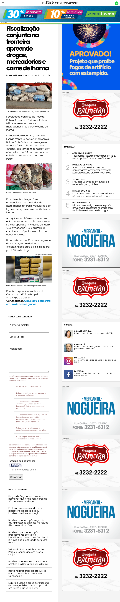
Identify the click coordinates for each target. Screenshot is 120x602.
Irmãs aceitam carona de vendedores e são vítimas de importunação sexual (93, 195)
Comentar (16, 477)
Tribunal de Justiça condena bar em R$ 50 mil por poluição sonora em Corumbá (94, 157)
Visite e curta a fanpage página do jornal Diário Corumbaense (95, 374)
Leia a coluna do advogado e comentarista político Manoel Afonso (93, 347)
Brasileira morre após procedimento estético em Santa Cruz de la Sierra (28, 563)
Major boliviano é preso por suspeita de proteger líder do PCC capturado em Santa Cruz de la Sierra (28, 585)
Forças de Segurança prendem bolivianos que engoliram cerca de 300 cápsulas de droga (27, 499)
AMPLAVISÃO (80, 344)
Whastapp (116, 3)
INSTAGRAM (79, 357)
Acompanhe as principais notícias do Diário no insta (95, 361)
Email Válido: (17, 336)
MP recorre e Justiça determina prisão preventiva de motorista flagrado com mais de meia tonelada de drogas (92, 208)
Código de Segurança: (22, 460)
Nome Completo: (19, 324)
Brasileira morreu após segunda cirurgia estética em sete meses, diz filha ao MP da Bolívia (28, 523)
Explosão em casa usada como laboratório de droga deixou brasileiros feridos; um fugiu (25, 511)
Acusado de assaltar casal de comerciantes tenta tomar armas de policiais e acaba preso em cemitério (91, 170)
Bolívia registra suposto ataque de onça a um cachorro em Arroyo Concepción (27, 573)
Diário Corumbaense (60, 3)
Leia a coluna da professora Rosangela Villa (93, 333)
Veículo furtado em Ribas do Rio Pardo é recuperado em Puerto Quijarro (26, 552)
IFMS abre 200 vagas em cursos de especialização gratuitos (90, 183)
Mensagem (16, 348)
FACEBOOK (79, 371)
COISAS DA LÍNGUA (82, 331)
